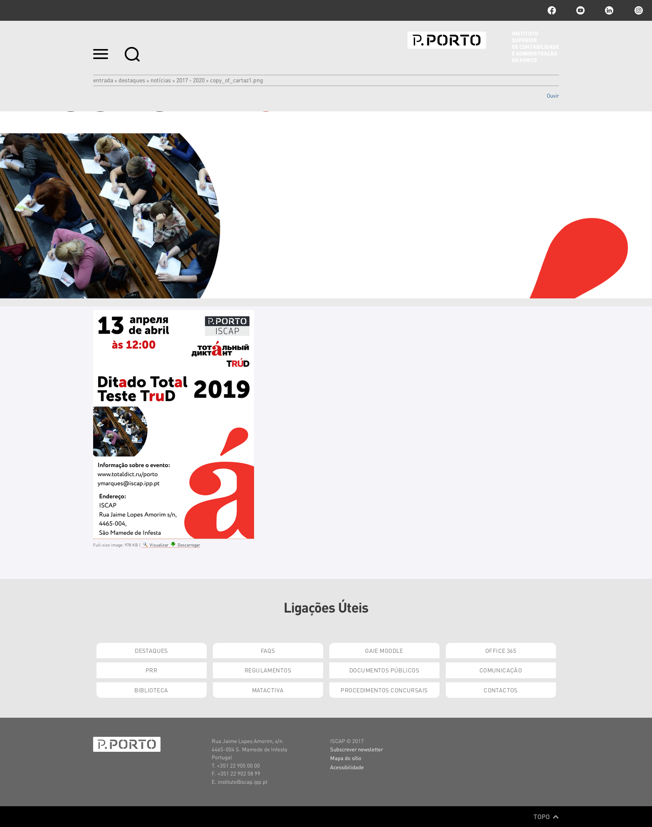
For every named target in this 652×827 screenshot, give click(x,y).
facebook (552, 10)
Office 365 (500, 650)
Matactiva (268, 690)
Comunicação (500, 670)
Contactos (501, 690)
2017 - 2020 (190, 80)
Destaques (132, 80)
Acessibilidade (347, 766)
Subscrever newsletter (356, 749)
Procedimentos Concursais (384, 690)
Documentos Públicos (384, 670)
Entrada (103, 80)
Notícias (161, 80)
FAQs (268, 650)
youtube (580, 10)
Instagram (638, 10)
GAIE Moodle (384, 650)
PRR (151, 670)
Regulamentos (267, 670)
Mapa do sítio (345, 757)
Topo (546, 816)
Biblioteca (151, 690)
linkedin (609, 10)
